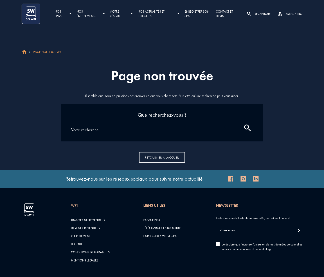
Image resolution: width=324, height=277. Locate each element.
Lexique (77, 244)
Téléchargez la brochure (162, 228)
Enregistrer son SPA (196, 13)
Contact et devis (224, 13)
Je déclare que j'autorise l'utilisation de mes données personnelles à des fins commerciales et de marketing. (262, 246)
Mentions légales (84, 260)
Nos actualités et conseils (151, 13)
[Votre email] (259, 230)
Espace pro (151, 220)
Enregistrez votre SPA (160, 236)
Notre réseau (115, 13)
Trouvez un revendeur (88, 220)
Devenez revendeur (85, 228)
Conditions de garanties (90, 252)
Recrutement (80, 236)
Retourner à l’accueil (162, 157)
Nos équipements (86, 13)
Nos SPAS (58, 13)
